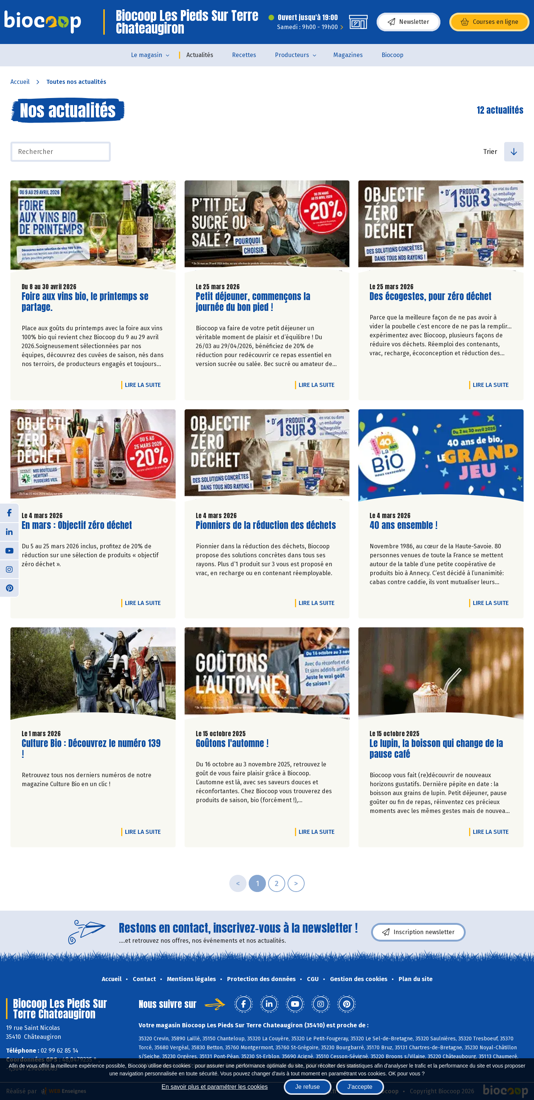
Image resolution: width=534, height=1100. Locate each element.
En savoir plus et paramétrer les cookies (214, 1087)
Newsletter (408, 22)
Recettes (244, 55)
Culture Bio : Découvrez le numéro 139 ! (91, 749)
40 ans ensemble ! (403, 525)
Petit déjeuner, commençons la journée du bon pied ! (253, 302)
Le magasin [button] (146, 55)
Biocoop (392, 55)
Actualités (199, 55)
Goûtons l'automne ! (232, 743)
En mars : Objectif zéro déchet (77, 525)
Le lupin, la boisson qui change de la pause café (436, 749)
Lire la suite (144, 384)
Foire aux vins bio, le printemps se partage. (85, 302)
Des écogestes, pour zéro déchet (430, 296)
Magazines (348, 55)
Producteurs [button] (292, 55)
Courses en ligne (489, 22)
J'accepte (360, 1087)
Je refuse (307, 1087)
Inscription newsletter (418, 932)
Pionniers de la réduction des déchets (266, 525)
